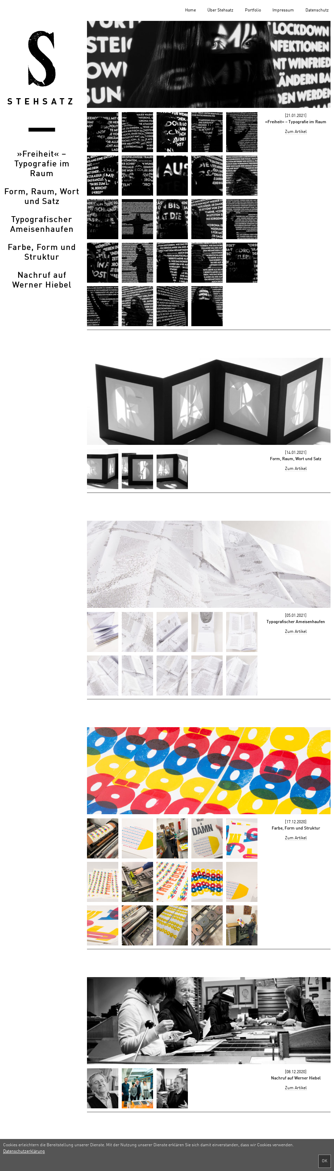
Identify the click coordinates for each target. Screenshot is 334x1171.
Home (190, 10)
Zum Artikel (296, 132)
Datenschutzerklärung (24, 1151)
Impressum (283, 10)
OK (324, 1161)
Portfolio (253, 10)
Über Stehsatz (220, 10)
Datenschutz (317, 10)
